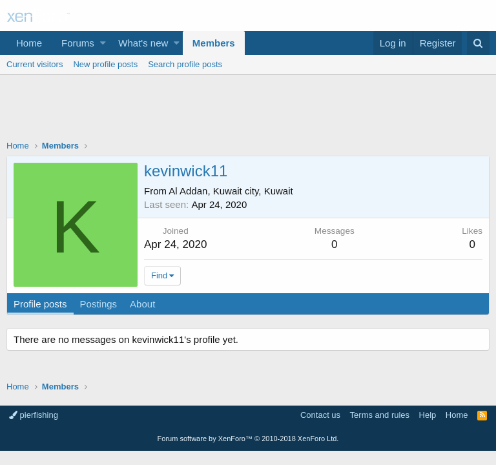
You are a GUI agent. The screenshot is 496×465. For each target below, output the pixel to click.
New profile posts (105, 64)
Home (29, 42)
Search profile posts (185, 64)
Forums (77, 42)
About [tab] (142, 303)
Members (213, 42)
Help (428, 415)
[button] (103, 43)
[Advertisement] (248, 110)
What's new (143, 42)
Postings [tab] (99, 303)
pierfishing (33, 415)
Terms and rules (379, 415)
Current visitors (34, 64)
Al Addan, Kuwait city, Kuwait (231, 190)
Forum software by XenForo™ (248, 438)
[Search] (478, 43)
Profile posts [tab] (40, 303)
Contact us (320, 415)
